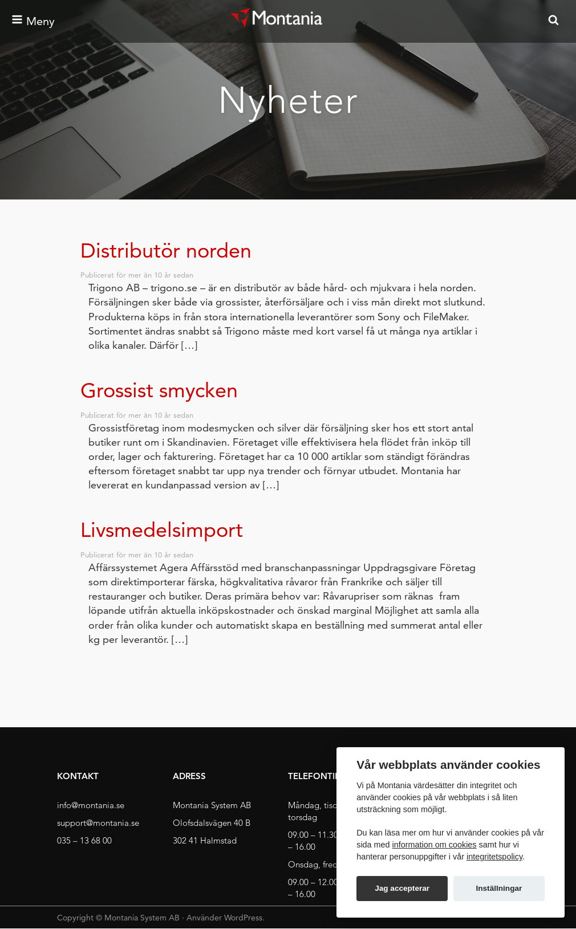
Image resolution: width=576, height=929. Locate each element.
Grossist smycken (159, 390)
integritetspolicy (494, 856)
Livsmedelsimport (161, 530)
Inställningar (499, 888)
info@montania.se (90, 805)
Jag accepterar (402, 888)
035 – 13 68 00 (84, 840)
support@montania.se (98, 822)
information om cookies (434, 844)
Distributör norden (166, 250)
